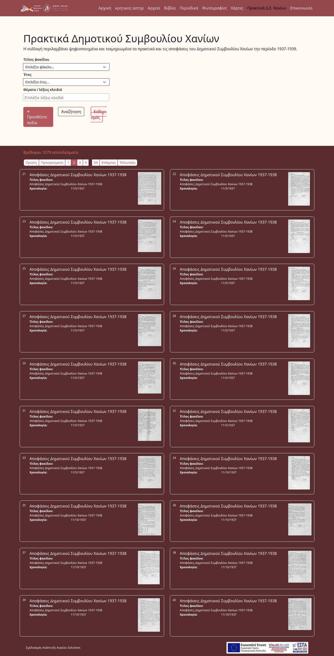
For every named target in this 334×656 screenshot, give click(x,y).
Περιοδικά (189, 8)
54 (96, 162)
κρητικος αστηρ (129, 8)
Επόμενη (109, 162)
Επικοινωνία (301, 8)
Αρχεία (154, 8)
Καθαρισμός (99, 114)
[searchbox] (67, 97)
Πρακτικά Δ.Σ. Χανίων (266, 8)
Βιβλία (169, 8)
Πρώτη (31, 162)
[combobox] (66, 97)
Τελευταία (127, 162)
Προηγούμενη (52, 162)
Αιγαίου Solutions (68, 648)
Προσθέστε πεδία (37, 117)
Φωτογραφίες (214, 8)
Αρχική (105, 8)
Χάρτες (237, 8)
